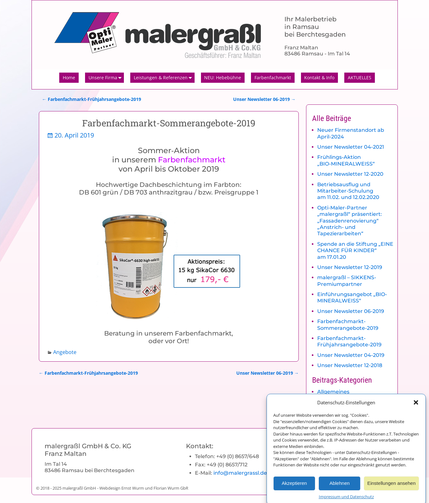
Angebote (64, 352)
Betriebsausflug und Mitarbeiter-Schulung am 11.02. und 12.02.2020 (348, 191)
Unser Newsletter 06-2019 (264, 99)
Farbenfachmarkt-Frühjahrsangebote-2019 (91, 99)
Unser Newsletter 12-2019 (349, 267)
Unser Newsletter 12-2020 (350, 174)
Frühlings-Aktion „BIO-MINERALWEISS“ (346, 160)
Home (69, 77)
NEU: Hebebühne (222, 77)
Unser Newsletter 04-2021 (350, 147)
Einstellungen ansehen (391, 487)
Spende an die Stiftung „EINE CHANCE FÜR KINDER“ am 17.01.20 (355, 250)
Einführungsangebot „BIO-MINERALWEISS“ (352, 297)
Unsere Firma (106, 78)
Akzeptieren (294, 487)
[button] (416, 406)
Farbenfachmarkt (272, 77)
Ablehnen (339, 487)
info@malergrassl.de (240, 473)
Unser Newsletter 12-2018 (349, 365)
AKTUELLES (359, 77)
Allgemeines (333, 392)
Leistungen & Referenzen (164, 78)
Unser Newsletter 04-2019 (350, 355)
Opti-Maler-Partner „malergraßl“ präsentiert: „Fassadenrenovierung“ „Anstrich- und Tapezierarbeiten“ (349, 221)
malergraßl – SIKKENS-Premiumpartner (346, 280)
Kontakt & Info (319, 77)
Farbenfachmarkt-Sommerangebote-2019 (347, 324)
